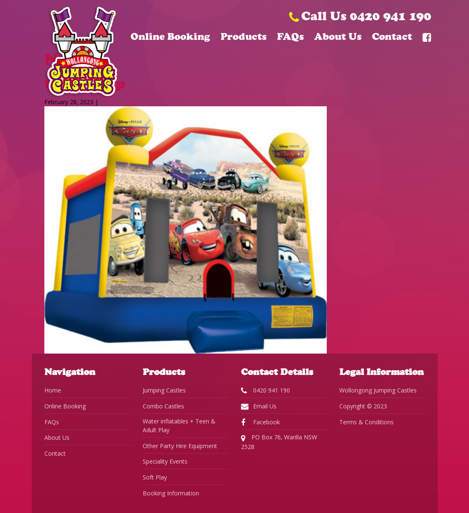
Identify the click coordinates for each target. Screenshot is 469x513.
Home (52, 390)
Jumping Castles (164, 390)
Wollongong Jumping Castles (378, 390)
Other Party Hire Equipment (180, 446)
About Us (337, 36)
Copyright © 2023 (363, 406)
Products (243, 36)
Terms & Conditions (366, 422)
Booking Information (171, 493)
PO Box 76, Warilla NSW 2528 (279, 442)
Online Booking (170, 36)
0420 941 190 (265, 390)
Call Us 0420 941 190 (360, 15)
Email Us (259, 406)
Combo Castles (163, 406)
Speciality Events (165, 461)
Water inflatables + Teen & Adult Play (179, 425)
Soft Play (155, 477)
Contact (392, 36)
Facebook (260, 422)
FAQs (290, 36)
